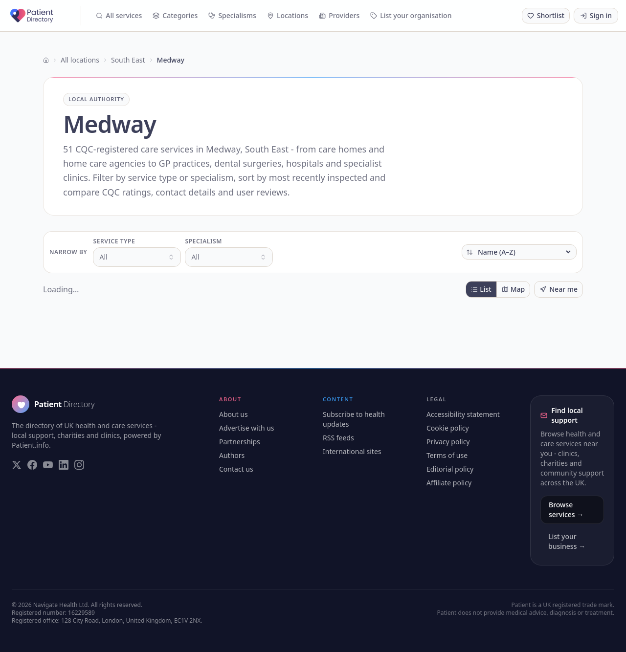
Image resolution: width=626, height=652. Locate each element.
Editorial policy (449, 469)
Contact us (236, 469)
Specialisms (232, 15)
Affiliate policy (448, 482)
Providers (339, 15)
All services (119, 15)
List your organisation (410, 15)
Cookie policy (447, 428)
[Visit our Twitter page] (17, 465)
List (481, 289)
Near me (558, 289)
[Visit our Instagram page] (79, 465)
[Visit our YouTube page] (48, 465)
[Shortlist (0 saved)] (546, 15)
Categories (175, 15)
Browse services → (566, 509)
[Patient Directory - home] (44, 15)
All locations (80, 60)
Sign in (596, 15)
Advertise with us (246, 428)
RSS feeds (338, 437)
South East (128, 60)
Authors (232, 455)
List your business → (566, 541)
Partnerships (239, 441)
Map (513, 289)
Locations (287, 15)
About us (233, 414)
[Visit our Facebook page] (32, 465)
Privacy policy (448, 441)
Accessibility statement (463, 414)
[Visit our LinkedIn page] (63, 465)
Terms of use (447, 455)
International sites (352, 451)
